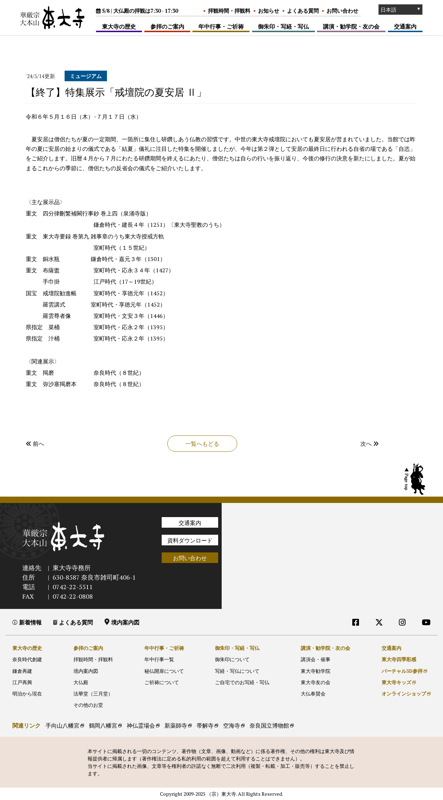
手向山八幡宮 (62, 725)
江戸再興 (22, 682)
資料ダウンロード (189, 540)
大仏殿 (80, 682)
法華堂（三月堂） (93, 693)
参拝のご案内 (167, 26)
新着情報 (30, 622)
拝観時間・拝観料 (229, 10)
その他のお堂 (88, 704)
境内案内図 (125, 622)
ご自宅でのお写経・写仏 (242, 682)
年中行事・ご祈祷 (221, 26)
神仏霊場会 (141, 725)
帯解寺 (205, 725)
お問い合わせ (342, 10)
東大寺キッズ (396, 682)
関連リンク (26, 725)
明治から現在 (27, 693)
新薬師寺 (175, 725)
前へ (35, 444)
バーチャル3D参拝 (402, 671)
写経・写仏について (237, 671)
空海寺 (231, 725)
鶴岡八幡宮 (103, 725)
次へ (369, 444)
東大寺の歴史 (119, 26)
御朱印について (232, 659)
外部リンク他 (396, 636)
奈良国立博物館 (269, 725)
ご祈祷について (161, 682)
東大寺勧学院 (315, 671)
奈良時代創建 (27, 659)
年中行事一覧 (159, 659)
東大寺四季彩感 (399, 659)
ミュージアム (86, 75)
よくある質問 (303, 10)
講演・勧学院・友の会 (351, 26)
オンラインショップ (404, 693)
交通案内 (405, 26)
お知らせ (268, 10)
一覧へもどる (202, 444)
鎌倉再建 (22, 671)
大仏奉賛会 (313, 693)
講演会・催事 (315, 659)
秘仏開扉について (164, 671)
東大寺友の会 (315, 682)
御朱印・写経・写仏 (283, 26)
